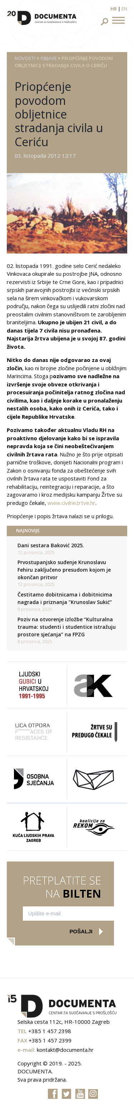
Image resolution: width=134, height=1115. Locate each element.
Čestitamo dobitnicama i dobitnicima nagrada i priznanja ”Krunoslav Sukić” (65, 598)
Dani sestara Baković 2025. (51, 545)
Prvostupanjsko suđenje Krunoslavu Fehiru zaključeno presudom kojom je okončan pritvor (64, 570)
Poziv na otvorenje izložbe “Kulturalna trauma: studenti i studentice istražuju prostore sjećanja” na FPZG (67, 627)
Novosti (25, 58)
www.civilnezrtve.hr (71, 502)
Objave (48, 58)
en (124, 8)
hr (113, 8)
